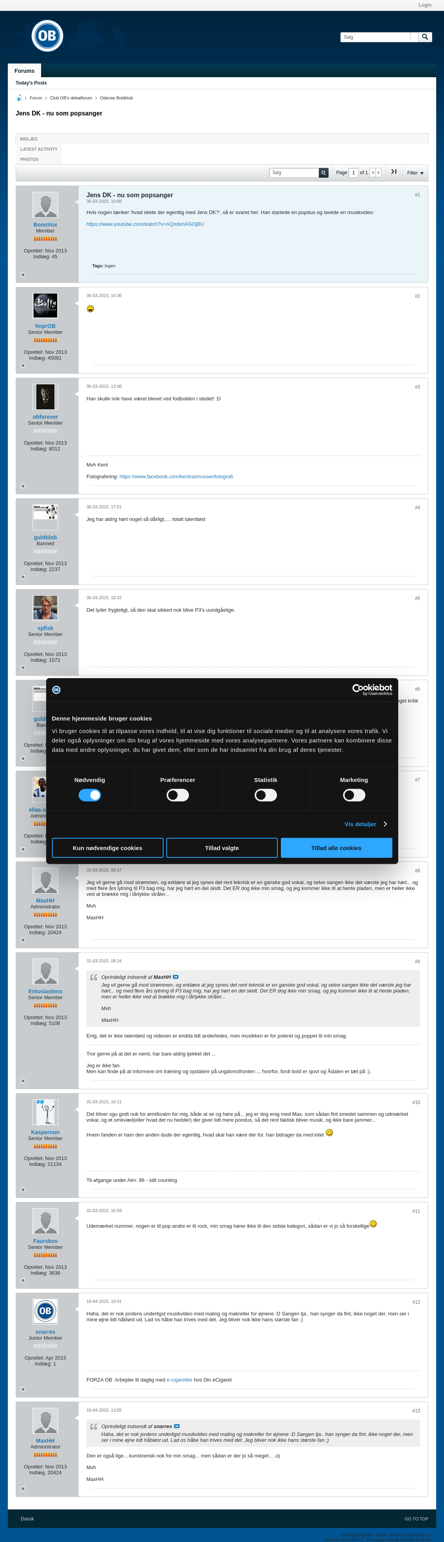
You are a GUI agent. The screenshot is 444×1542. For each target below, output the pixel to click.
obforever (45, 417)
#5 (417, 598)
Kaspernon (45, 1132)
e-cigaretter (179, 1380)
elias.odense (45, 810)
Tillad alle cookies (336, 847)
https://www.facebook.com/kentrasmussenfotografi (176, 476)
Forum (36, 97)
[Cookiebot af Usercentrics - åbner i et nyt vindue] (358, 690)
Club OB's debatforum (71, 97)
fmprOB (45, 326)
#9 (417, 961)
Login (425, 5)
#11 (416, 1211)
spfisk (45, 628)
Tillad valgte (222, 847)
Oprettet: (34, 251)
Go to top (416, 1519)
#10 (416, 1102)
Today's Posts (31, 83)
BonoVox (45, 225)
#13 (416, 1411)
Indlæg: (41, 256)
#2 (417, 296)
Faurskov (45, 1241)
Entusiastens (45, 991)
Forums (24, 71)
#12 (416, 1302)
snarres (46, 1332)
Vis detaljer (360, 824)
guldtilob (45, 537)
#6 (417, 689)
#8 (417, 871)
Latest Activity (39, 149)
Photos (29, 159)
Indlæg (29, 139)
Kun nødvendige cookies (107, 847)
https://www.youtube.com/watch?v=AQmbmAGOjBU (145, 224)
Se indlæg (175, 977)
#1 (417, 195)
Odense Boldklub (116, 97)
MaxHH (45, 900)
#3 (417, 387)
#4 (417, 507)
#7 (417, 780)
